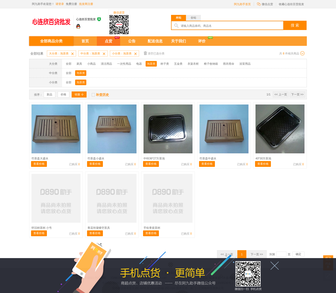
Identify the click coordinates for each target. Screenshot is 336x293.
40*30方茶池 (263, 158)
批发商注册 (86, 4)
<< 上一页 (280, 94)
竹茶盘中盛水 (208, 158)
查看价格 (39, 163)
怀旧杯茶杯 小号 (42, 227)
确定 (298, 254)
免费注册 (71, 4)
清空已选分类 (154, 53)
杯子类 (165, 63)
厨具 (79, 63)
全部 (68, 63)
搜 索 (295, 25)
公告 (132, 41)
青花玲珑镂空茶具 (99, 227)
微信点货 (265, 4)
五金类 (178, 63)
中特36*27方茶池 (154, 158)
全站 (193, 17)
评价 (202, 41)
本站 (178, 17)
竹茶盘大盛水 (40, 158)
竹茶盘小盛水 (96, 158)
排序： (38, 94)
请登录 (60, 4)
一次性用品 (124, 63)
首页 (85, 41)
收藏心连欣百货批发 (291, 4)
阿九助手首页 (242, 4)
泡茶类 (151, 63)
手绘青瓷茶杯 (152, 227)
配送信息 (155, 41)
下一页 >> (297, 94)
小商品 (91, 63)
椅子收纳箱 (211, 63)
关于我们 (178, 41)
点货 (108, 41)
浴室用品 (245, 63)
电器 (139, 63)
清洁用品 (106, 63)
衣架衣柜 (193, 63)
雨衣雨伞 (228, 63)
